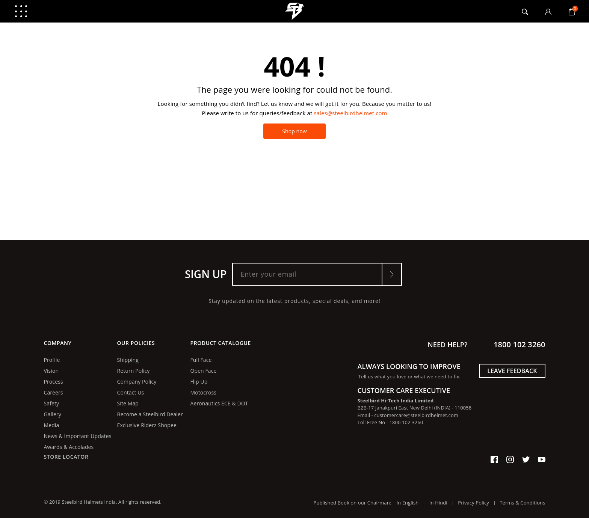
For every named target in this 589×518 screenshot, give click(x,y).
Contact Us (130, 392)
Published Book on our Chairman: (354, 502)
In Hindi (438, 502)
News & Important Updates (78, 436)
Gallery (52, 414)
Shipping (128, 359)
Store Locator (66, 456)
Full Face (201, 359)
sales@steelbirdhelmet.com (350, 113)
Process (53, 381)
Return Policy (133, 370)
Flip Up (199, 381)
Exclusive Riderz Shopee (147, 425)
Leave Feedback (512, 371)
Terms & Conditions (522, 502)
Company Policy (137, 381)
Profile (52, 359)
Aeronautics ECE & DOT (219, 403)
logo (294, 11)
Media (51, 425)
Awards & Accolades (69, 446)
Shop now (294, 131)
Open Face (203, 370)
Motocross (203, 392)
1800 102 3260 (519, 344)
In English (407, 502)
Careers (53, 392)
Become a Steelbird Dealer (150, 414)
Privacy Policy (473, 502)
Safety (51, 403)
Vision (51, 370)
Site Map (128, 403)
